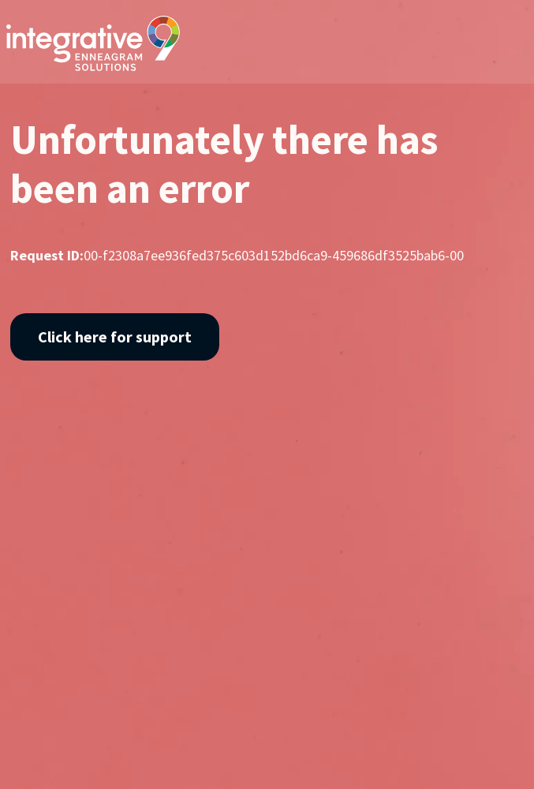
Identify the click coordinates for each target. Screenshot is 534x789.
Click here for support (115, 336)
